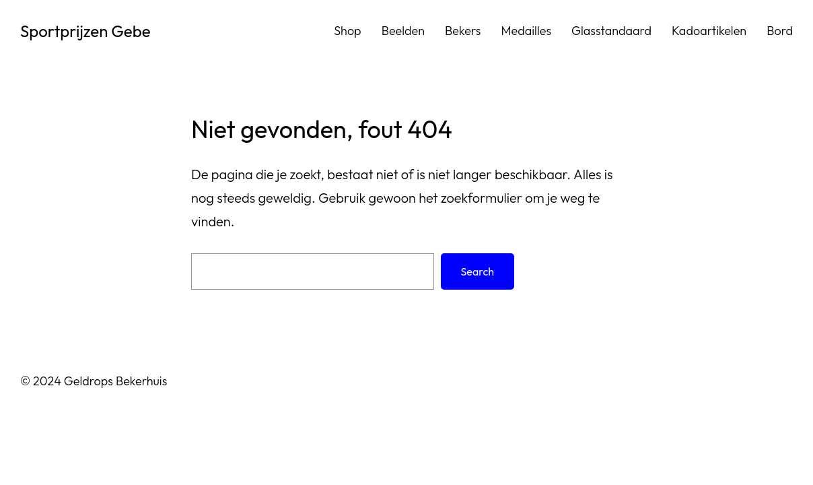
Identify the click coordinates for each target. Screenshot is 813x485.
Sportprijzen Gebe (85, 31)
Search (477, 271)
